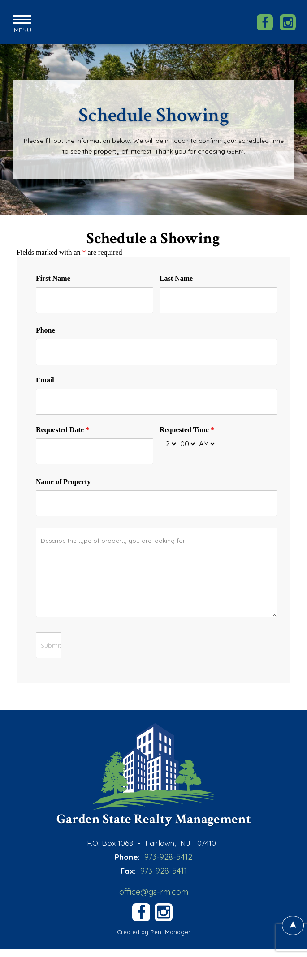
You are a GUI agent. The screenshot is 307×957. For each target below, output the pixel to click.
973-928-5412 (168, 856)
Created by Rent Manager (153, 931)
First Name (53, 277)
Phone (45, 329)
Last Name (176, 277)
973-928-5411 (163, 870)
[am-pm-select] (206, 443)
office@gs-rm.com (154, 891)
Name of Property (63, 481)
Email (45, 379)
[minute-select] (187, 443)
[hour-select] (168, 443)
